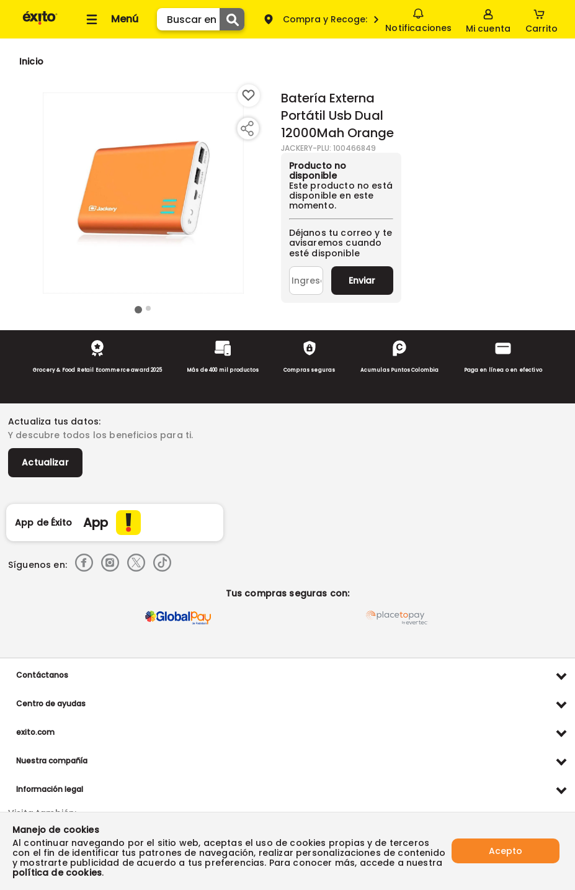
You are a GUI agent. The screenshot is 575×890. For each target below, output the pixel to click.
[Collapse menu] (110, 19)
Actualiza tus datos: (54, 421)
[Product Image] (143, 193)
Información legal (49, 789)
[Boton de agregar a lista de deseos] (249, 95)
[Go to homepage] (31, 61)
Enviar (362, 280)
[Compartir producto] (247, 128)
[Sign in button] (488, 19)
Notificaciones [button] (418, 18)
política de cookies (57, 872)
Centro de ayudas (51, 703)
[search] (200, 19)
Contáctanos (42, 675)
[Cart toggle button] (541, 19)
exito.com (35, 732)
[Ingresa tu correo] (306, 280)
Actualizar (45, 462)
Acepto (505, 851)
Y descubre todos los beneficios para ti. (100, 435)
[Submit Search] (232, 19)
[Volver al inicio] (40, 24)
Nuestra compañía (51, 760)
